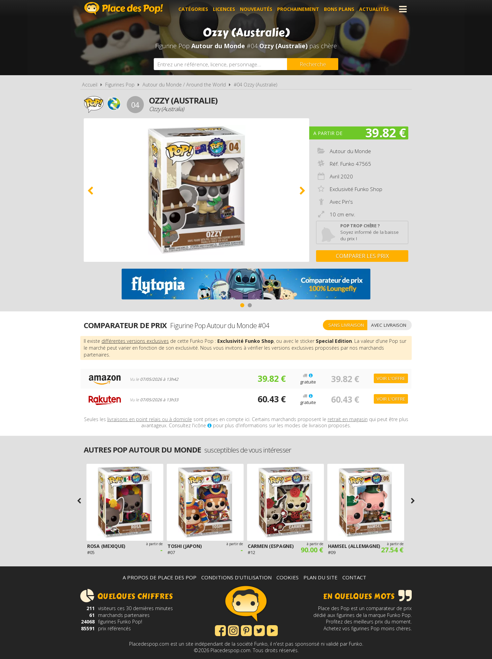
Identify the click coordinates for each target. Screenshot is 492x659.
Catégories (193, 9)
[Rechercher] (312, 64)
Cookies (287, 577)
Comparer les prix (362, 256)
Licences (224, 9)
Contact (354, 577)
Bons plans (339, 9)
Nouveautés (256, 9)
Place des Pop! (124, 8)
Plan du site (320, 577)
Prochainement (298, 9)
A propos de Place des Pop (159, 577)
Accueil (89, 84)
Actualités (374, 9)
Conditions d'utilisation (236, 577)
